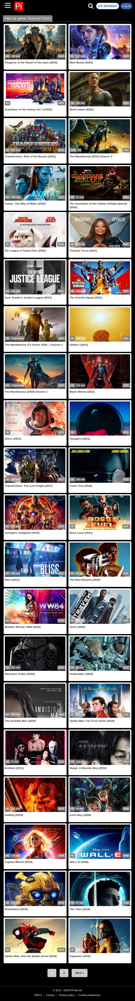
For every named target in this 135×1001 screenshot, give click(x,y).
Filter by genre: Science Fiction (27, 18)
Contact (50, 995)
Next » (79, 973)
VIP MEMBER (107, 6)
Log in (126, 6)
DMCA (38, 995)
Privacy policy (66, 995)
